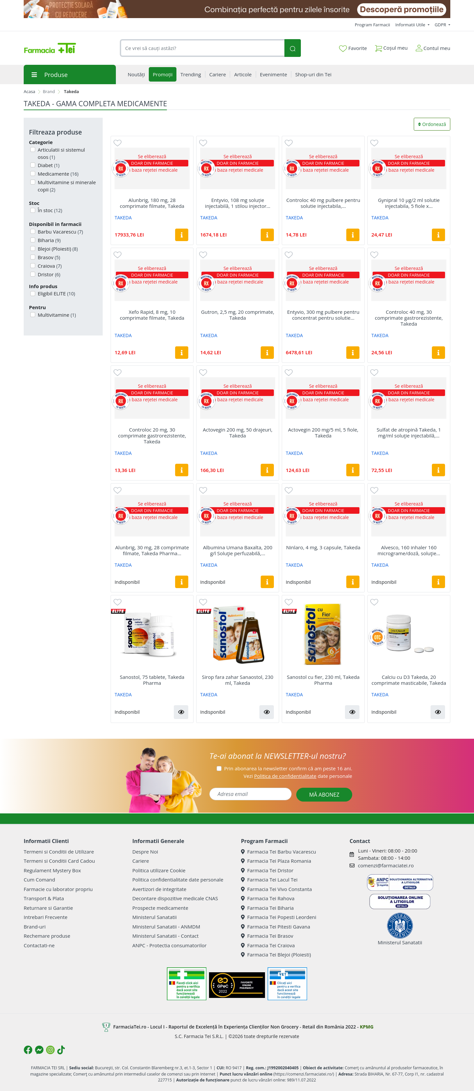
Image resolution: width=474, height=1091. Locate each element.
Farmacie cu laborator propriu (58, 889)
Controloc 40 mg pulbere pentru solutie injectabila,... (323, 203)
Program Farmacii (372, 25)
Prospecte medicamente (160, 908)
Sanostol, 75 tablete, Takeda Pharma (152, 680)
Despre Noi (145, 851)
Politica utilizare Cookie (158, 870)
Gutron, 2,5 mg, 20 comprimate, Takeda (237, 315)
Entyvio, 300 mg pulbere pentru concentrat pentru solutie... (323, 315)
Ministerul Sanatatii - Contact (165, 935)
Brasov (48, 257)
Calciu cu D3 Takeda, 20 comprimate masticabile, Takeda (409, 680)
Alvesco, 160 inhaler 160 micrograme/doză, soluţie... (409, 550)
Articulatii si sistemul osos (61, 153)
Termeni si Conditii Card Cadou (59, 860)
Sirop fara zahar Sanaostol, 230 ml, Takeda (238, 680)
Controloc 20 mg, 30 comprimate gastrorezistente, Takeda (152, 435)
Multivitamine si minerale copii (66, 186)
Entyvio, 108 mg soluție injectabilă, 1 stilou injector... (237, 203)
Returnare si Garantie (48, 908)
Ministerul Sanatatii (154, 917)
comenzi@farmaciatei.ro (386, 865)
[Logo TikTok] (61, 1050)
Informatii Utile (410, 25)
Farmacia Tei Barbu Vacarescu (278, 851)
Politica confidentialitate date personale (177, 879)
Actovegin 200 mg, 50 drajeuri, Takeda (237, 432)
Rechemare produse (47, 935)
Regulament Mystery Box (52, 870)
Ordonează (432, 124)
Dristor (49, 274)
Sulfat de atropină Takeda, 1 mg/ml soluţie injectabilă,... (409, 432)
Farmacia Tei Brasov (267, 935)
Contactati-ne (39, 945)
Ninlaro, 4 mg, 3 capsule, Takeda (323, 547)
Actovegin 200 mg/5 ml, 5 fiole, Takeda (323, 432)
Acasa (29, 91)
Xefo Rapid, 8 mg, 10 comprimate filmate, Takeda (152, 315)
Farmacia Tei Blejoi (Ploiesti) (276, 954)
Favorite (353, 48)
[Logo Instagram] (50, 1050)
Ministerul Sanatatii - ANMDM (166, 926)
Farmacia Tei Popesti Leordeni (278, 917)
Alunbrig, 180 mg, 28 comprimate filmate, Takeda (152, 203)
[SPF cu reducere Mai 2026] (237, 9)
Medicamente (58, 173)
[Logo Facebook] (28, 1050)
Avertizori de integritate (159, 889)
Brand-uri (34, 926)
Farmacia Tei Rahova (268, 898)
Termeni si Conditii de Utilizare (59, 851)
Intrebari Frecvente (45, 917)
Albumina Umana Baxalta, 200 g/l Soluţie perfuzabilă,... (238, 550)
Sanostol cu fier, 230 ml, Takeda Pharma (323, 680)
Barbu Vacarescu (60, 231)
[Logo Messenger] (39, 1050)
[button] (181, 712)
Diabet (48, 165)
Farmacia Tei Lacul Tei (269, 879)
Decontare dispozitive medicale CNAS (175, 898)
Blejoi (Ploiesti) (57, 248)
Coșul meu (391, 46)
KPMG (366, 1027)
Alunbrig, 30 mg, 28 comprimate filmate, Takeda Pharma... (152, 550)
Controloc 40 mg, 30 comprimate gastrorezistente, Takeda (409, 318)
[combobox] (202, 48)
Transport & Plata (44, 898)
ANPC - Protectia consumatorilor (169, 945)
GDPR (441, 25)
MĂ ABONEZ (324, 794)
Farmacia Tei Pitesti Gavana (275, 926)
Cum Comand (39, 879)
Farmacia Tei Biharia (267, 908)
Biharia (49, 240)
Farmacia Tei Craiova (268, 945)
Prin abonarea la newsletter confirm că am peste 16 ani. (288, 768)
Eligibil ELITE (56, 293)
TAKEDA (123, 217)
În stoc (49, 210)
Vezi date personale (298, 776)
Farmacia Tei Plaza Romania (276, 860)
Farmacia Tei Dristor (267, 870)
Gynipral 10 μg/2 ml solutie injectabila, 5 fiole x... (408, 203)
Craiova (49, 265)
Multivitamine (56, 314)
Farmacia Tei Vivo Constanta (276, 889)
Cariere (140, 860)
